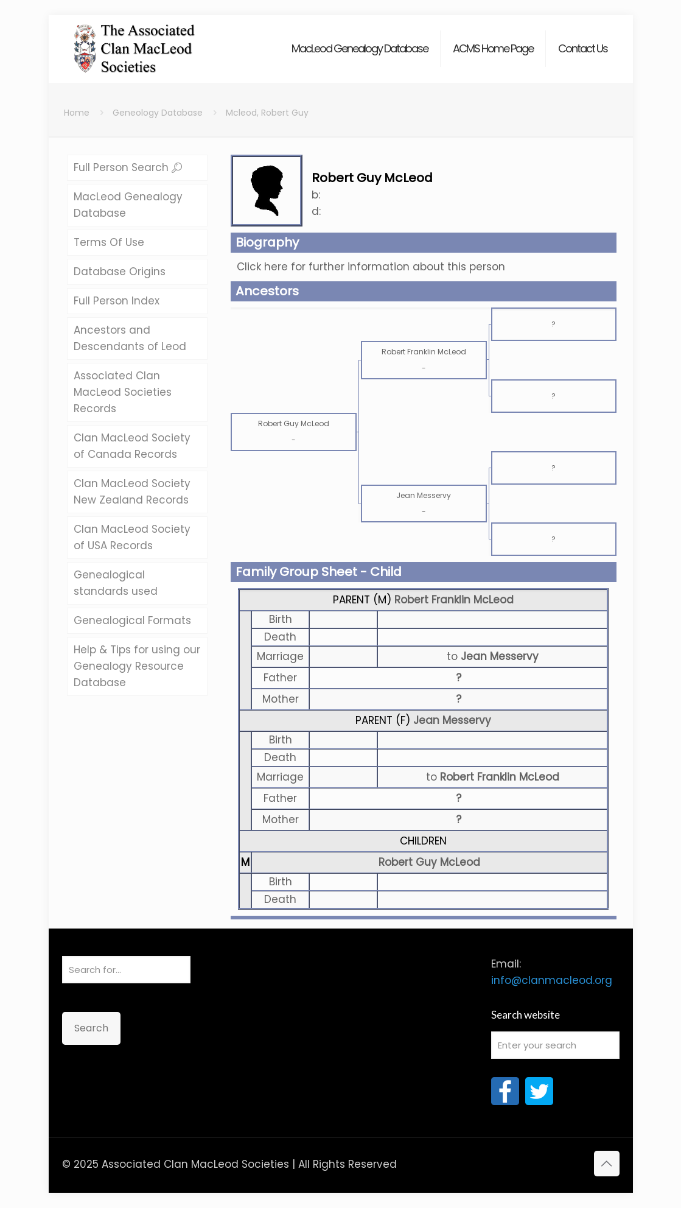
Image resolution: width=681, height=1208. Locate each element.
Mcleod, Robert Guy (267, 113)
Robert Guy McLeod (429, 862)
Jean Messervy (452, 720)
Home (76, 113)
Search (91, 1028)
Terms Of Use (109, 242)
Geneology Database (158, 113)
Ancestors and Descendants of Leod (130, 338)
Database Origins (120, 271)
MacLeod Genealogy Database (128, 204)
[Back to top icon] (607, 1163)
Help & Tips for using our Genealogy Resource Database (137, 666)
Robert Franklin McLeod (454, 599)
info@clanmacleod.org (551, 980)
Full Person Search (128, 167)
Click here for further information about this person (371, 266)
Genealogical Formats (132, 620)
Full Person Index (116, 300)
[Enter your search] (555, 1045)
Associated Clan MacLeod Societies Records (123, 392)
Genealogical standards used (116, 583)
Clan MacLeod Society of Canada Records (132, 446)
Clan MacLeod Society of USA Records (132, 537)
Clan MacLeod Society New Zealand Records (132, 491)
